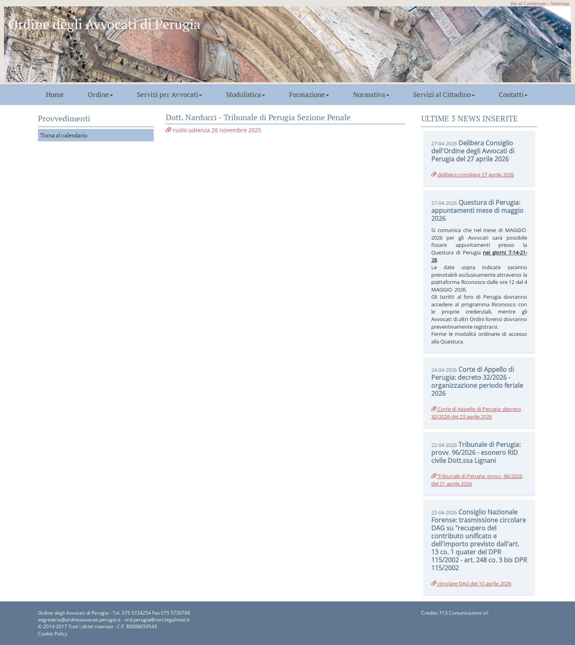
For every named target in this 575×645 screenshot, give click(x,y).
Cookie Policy (52, 633)
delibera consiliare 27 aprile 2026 (472, 174)
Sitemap (560, 3)
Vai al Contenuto (528, 3)
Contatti (513, 94)
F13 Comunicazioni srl (464, 612)
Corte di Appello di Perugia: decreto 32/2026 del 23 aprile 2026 (476, 412)
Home (55, 94)
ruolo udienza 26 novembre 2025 (213, 130)
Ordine (100, 94)
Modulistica (245, 94)
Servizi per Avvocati (169, 94)
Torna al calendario (63, 135)
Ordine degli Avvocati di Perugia (104, 24)
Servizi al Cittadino (444, 94)
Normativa (371, 94)
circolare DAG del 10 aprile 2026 (471, 583)
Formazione (309, 94)
